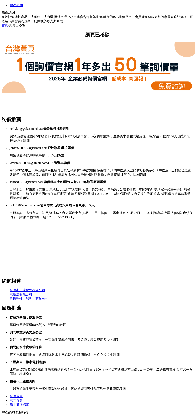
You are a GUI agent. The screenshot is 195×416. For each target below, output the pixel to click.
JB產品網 (16, 5)
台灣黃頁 (16, 396)
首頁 (5, 25)
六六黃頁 (16, 400)
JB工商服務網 (19, 404)
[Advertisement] (75, 102)
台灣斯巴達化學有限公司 (27, 290)
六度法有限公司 (21, 294)
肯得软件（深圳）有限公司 (29, 298)
